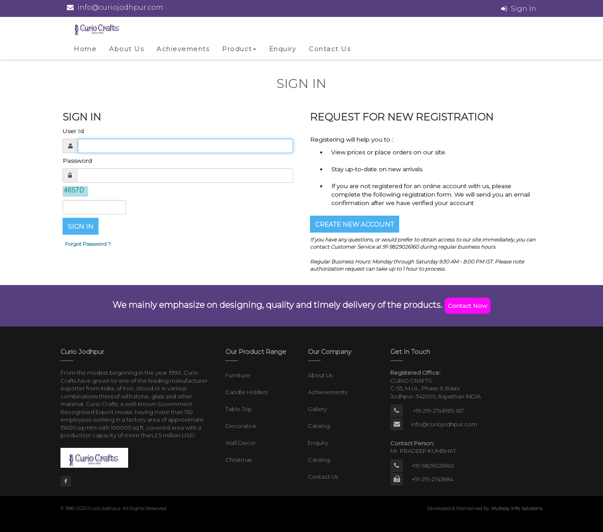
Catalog (319, 425)
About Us (126, 49)
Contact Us (330, 49)
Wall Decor (240, 442)
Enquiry (282, 49)
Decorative (241, 425)
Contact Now (467, 306)
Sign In (523, 9)
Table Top (238, 409)
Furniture (237, 375)
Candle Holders (246, 392)
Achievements (182, 49)
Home (85, 49)
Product (239, 49)
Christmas (238, 459)
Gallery (317, 409)
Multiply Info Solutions (517, 508)
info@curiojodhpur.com (444, 424)
